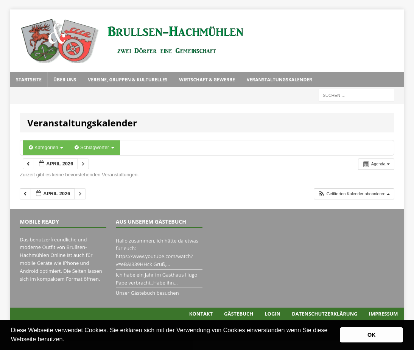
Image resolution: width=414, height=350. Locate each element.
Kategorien (46, 147)
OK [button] (371, 335)
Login (272, 313)
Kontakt (201, 313)
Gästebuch (238, 313)
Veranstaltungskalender (279, 79)
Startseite (29, 79)
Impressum (383, 313)
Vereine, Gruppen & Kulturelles (127, 79)
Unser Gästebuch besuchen (147, 292)
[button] (67, 340)
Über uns (64, 79)
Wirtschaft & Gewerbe (207, 79)
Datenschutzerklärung (324, 313)
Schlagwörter (94, 147)
